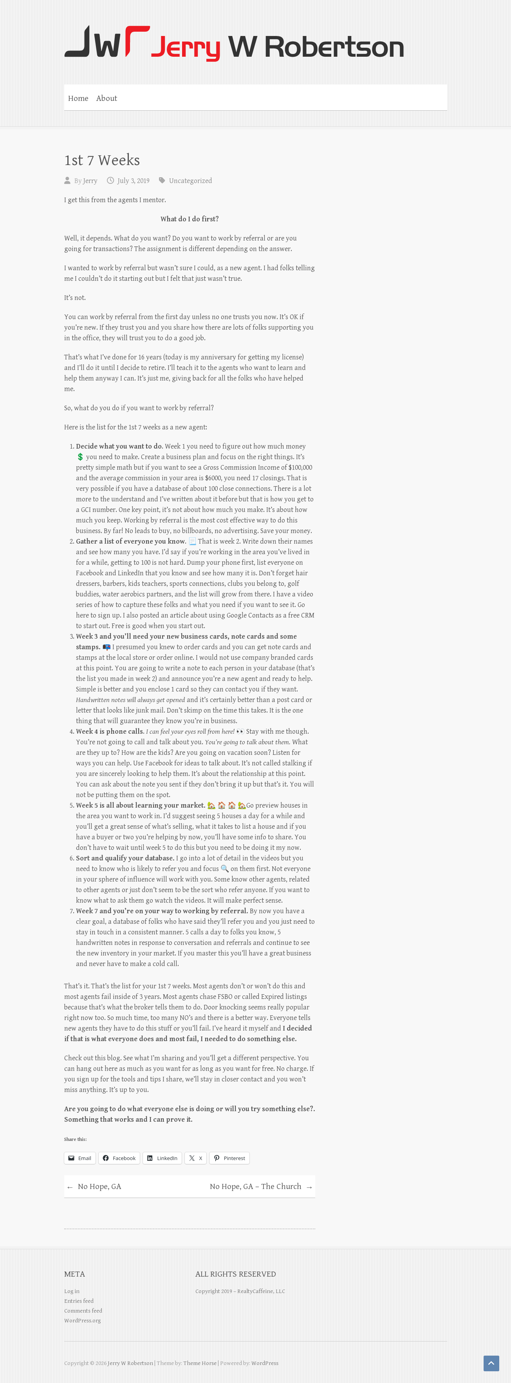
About (106, 98)
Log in (71, 1291)
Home (78, 98)
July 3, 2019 (134, 181)
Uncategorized (190, 181)
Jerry (90, 181)
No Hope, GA (93, 1188)
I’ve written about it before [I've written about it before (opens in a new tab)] (198, 499)
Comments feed (83, 1311)
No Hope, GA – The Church (261, 1188)
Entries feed (79, 1301)
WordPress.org (82, 1320)
